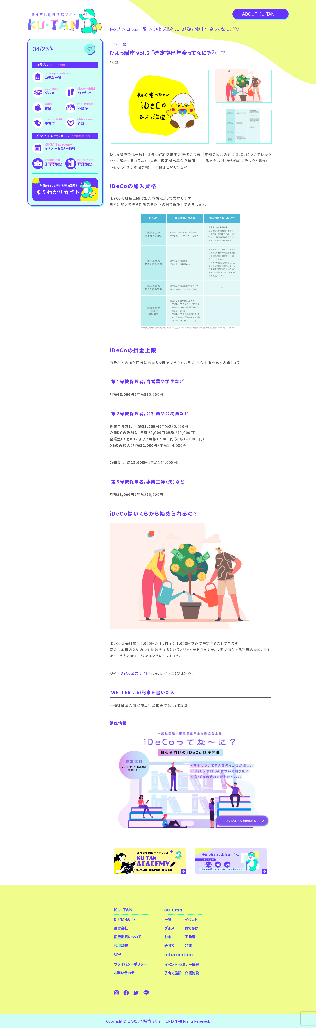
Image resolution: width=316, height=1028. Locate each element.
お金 (48, 108)
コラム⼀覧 (136, 29)
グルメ (49, 92)
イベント (191, 919)
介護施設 (84, 164)
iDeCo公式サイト (134, 673)
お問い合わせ (124, 972)
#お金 (114, 61)
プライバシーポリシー (130, 964)
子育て (50, 123)
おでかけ (84, 92)
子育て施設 (53, 164)
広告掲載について (127, 936)
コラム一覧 (53, 77)
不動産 (82, 108)
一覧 (167, 919)
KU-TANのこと (125, 919)
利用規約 (121, 945)
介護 (80, 123)
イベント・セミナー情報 (60, 148)
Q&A (117, 953)
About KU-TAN (258, 14)
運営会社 (121, 928)
